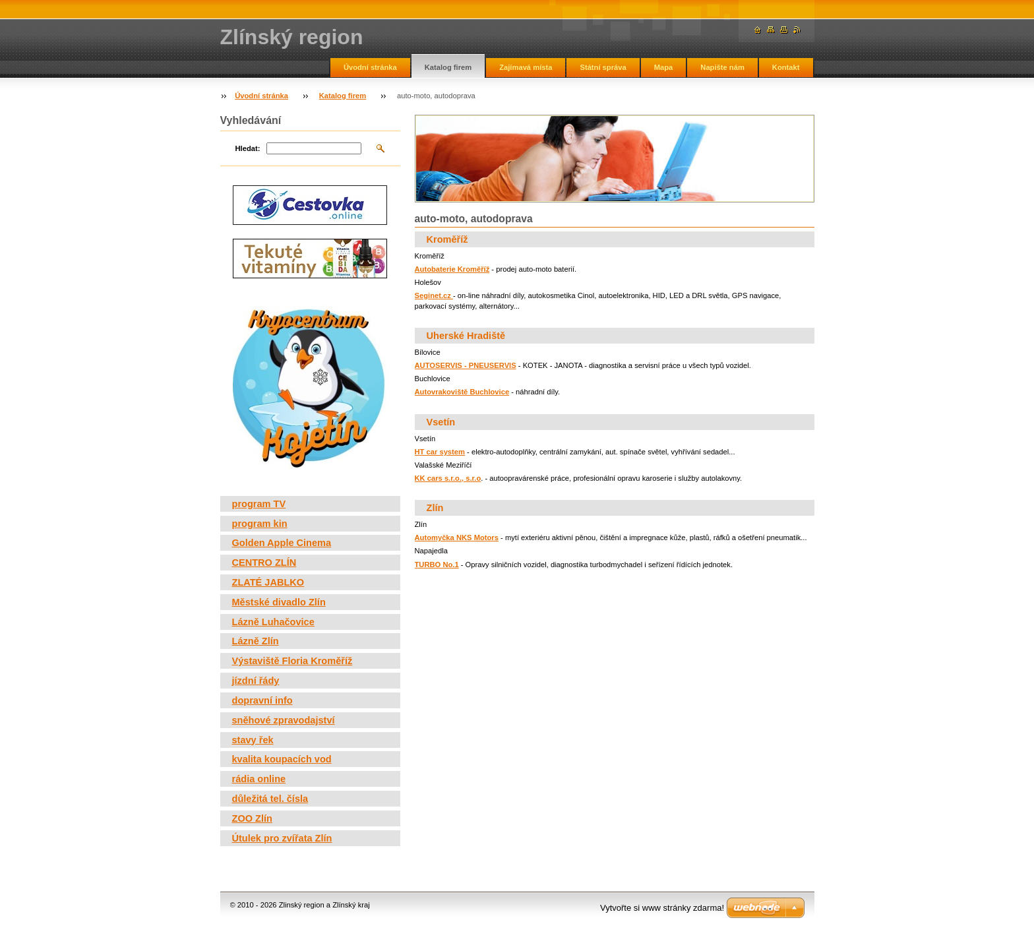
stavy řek (253, 740)
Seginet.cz (434, 295)
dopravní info (262, 700)
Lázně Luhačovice (273, 622)
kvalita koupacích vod (282, 759)
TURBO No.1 (437, 564)
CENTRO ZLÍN (264, 562)
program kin (260, 523)
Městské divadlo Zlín (279, 602)
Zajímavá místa (525, 67)
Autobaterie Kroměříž (452, 269)
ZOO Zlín (252, 818)
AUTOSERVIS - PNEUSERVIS (465, 365)
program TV (259, 504)
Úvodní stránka (370, 67)
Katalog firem (448, 67)
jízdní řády (256, 680)
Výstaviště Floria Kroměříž (292, 661)
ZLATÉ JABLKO (268, 582)
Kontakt (786, 67)
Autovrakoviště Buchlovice (462, 392)
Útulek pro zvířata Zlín (282, 838)
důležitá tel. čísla (270, 798)
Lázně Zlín (255, 641)
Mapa (663, 67)
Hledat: (247, 148)
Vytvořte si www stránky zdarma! (662, 908)
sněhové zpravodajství (283, 720)
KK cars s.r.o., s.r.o (448, 478)
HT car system (440, 452)
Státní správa (603, 67)
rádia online (259, 779)
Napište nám (722, 67)
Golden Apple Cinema (282, 542)
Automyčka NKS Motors (457, 537)
